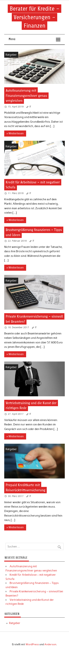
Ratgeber (11, 54)
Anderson (50, 644)
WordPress (32, 644)
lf (30, 106)
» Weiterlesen (15, 133)
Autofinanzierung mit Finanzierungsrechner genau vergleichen (26, 95)
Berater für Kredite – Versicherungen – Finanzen (34, 17)
